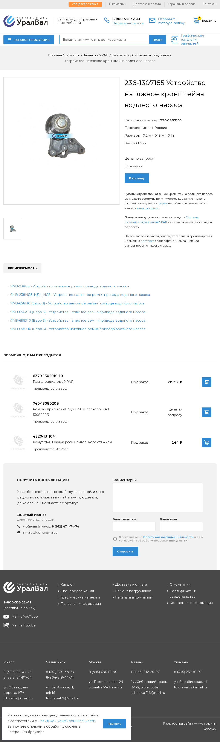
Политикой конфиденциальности (168, 537)
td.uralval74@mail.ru (62, 698)
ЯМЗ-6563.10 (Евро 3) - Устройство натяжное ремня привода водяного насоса (77, 320)
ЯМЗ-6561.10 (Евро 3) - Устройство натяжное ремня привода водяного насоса (77, 303)
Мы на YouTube (25, 616)
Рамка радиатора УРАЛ (53, 381)
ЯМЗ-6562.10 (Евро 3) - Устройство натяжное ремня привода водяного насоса (77, 312)
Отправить (125, 551)
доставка (147, 240)
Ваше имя (168, 519)
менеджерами (148, 208)
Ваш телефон (124, 519)
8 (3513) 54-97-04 (17, 677)
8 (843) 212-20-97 (145, 672)
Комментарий (125, 480)
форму (163, 203)
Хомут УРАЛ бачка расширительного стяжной (72, 442)
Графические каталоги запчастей (192, 40)
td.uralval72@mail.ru (190, 687)
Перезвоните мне (128, 23)
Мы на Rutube (24, 625)
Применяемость (22, 268)
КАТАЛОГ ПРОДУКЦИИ (32, 40)
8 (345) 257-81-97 (188, 672)
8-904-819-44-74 (60, 677)
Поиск (157, 39)
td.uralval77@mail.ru (105, 687)
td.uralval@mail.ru (45, 532)
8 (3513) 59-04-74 (17, 672)
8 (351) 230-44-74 (60, 672)
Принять (114, 723)
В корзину (137, 178)
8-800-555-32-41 (126, 19)
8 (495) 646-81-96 (103, 672)
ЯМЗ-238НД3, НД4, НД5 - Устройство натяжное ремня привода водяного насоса (80, 295)
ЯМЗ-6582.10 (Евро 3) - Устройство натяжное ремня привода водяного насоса (77, 329)
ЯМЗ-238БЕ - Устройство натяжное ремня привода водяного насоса (69, 286)
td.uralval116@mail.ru (148, 693)
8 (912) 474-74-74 (65, 526)
